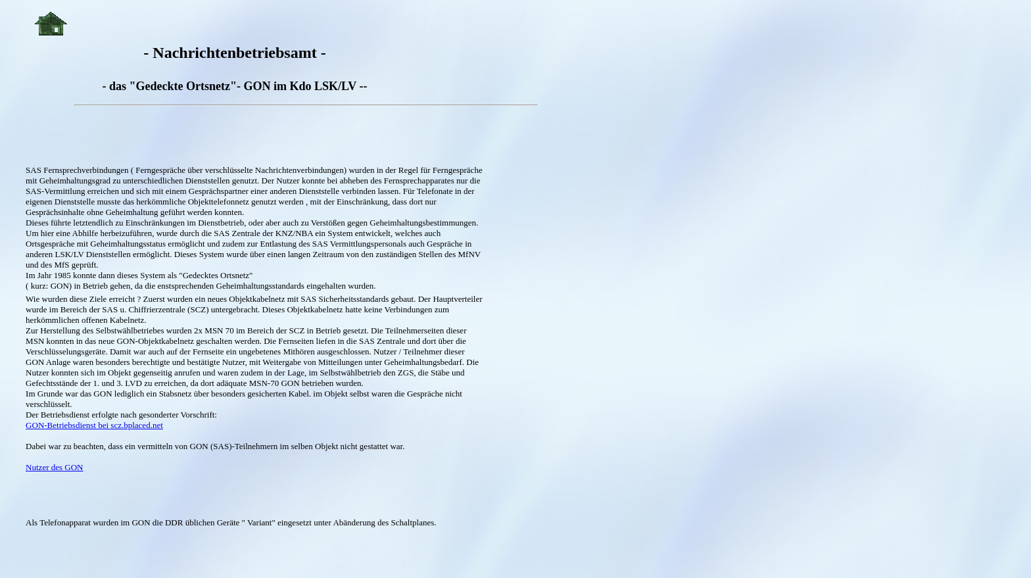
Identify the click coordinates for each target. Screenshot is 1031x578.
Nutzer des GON (54, 467)
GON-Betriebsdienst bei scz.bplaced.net (94, 425)
